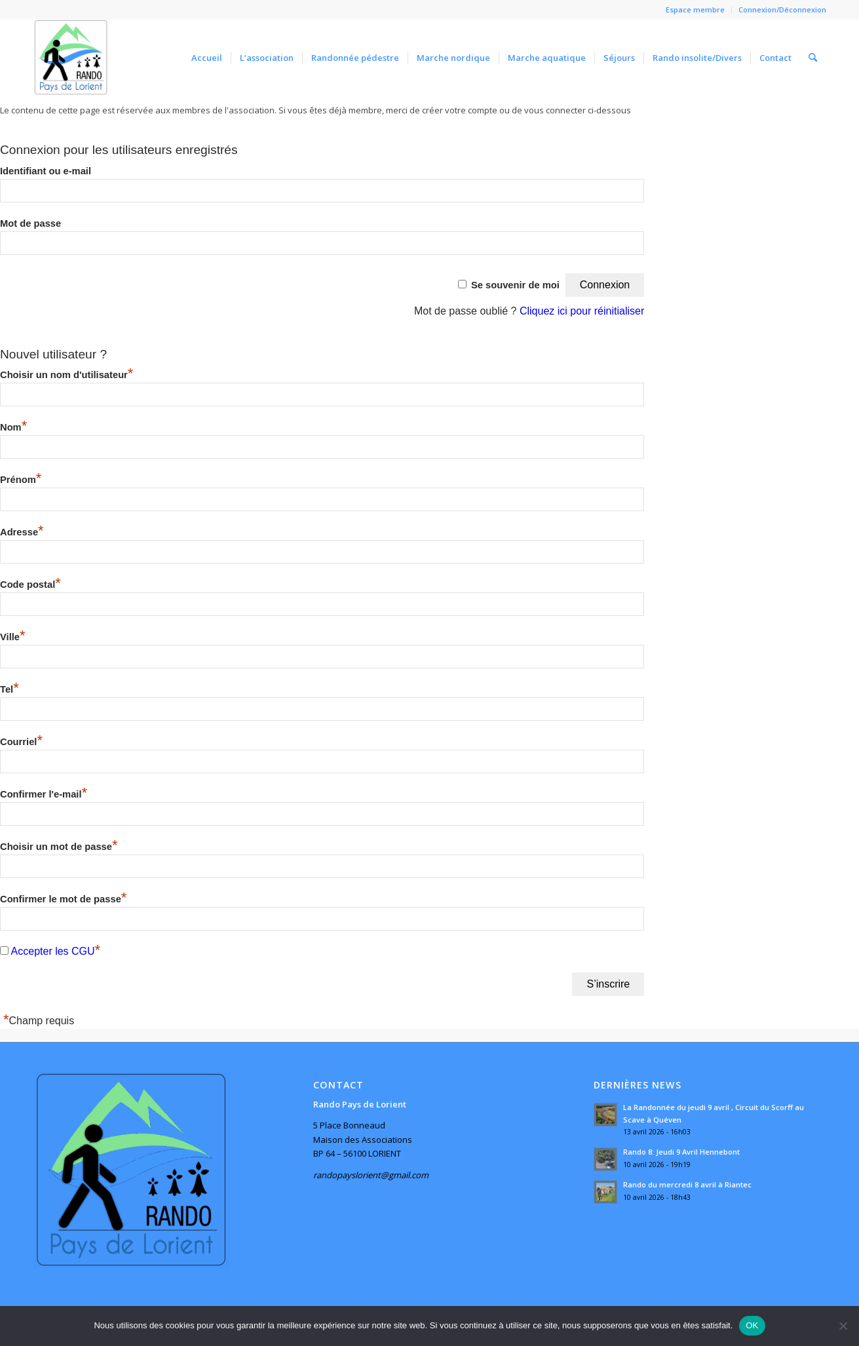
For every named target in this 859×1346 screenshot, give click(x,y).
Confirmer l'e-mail (43, 794)
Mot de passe (30, 223)
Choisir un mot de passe (59, 846)
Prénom (20, 479)
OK (752, 1325)
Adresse (22, 532)
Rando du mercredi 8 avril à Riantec (687, 1184)
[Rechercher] (813, 57)
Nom (13, 427)
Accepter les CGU (53, 951)
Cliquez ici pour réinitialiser (582, 311)
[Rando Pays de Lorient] (71, 57)
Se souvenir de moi (515, 285)
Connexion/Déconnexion (782, 9)
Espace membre (695, 9)
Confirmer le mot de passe (63, 899)
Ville (13, 637)
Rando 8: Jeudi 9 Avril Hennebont (681, 1152)
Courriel (21, 742)
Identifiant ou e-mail (45, 171)
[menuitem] (695, 10)
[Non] (842, 1325)
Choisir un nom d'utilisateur (66, 375)
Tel (9, 689)
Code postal (30, 584)
